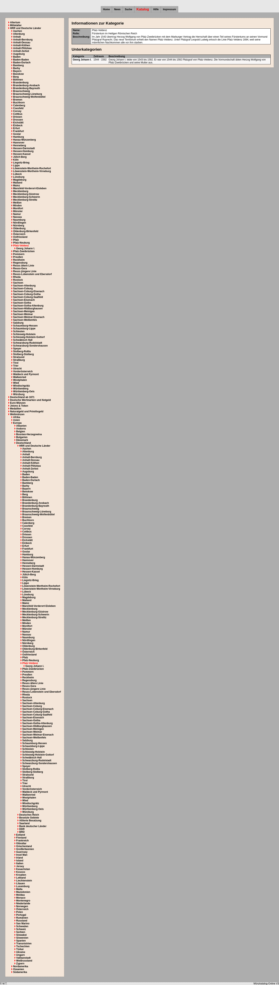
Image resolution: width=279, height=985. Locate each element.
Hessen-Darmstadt (24, 148)
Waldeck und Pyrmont (26, 374)
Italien (19, 863)
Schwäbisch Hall (22, 340)
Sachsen (18, 282)
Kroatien (21, 874)
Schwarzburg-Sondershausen (30, 345)
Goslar (17, 134)
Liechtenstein (24, 880)
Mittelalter (16, 25)
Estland (20, 834)
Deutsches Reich (29, 814)
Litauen (20, 883)
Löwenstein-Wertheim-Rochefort (32, 168)
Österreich (19, 234)
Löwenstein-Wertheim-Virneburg (32, 171)
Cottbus (17, 114)
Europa (17, 423)
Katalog (143, 9)
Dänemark (22, 440)
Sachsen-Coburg (23, 288)
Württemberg (20, 388)
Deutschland (23, 443)
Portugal (21, 914)
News (117, 9)
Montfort (18, 208)
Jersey (20, 866)
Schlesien (18, 331)
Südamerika (20, 972)
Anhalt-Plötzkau (22, 48)
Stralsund (18, 357)
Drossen (18, 119)
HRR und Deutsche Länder (25, 28)
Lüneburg (18, 177)
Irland (19, 857)
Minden (17, 205)
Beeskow (18, 74)
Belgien (20, 431)
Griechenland (24, 846)
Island (19, 860)
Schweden (22, 926)
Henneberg (19, 145)
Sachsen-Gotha (22, 302)
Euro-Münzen (18, 402)
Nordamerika (20, 966)
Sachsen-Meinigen (23, 311)
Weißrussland (24, 960)
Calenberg (19, 105)
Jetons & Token (19, 405)
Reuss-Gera (20, 268)
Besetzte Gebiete (29, 817)
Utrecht (17, 368)
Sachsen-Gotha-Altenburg (28, 305)
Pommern (18, 254)
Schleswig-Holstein (24, 334)
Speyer (17, 348)
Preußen (18, 257)
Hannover (18, 142)
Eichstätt (18, 122)
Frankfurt (18, 131)
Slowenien (22, 937)
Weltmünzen (17, 414)
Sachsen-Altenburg (24, 285)
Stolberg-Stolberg (23, 354)
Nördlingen (19, 222)
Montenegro (23, 900)
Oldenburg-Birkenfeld (25, 231)
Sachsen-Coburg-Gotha (27, 294)
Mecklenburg (20, 191)
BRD (21, 832)
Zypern (20, 963)
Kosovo (20, 872)
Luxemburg (22, 886)
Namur (17, 214)
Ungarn (20, 955)
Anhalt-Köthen (21, 45)
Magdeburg (19, 179)
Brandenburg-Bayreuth (26, 88)
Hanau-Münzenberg (24, 139)
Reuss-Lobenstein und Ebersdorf (32, 274)
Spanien (21, 940)
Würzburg (18, 394)
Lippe (16, 165)
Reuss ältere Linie (23, 265)
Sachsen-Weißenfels (25, 320)
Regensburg (20, 262)
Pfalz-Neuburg (21, 242)
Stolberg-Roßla (22, 351)
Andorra (21, 428)
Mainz (16, 185)
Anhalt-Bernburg (22, 39)
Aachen (17, 31)
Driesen (17, 116)
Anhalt (17, 36)
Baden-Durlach (21, 62)
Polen (19, 912)
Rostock (18, 279)
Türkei (19, 949)
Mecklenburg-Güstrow (26, 194)
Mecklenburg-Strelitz (25, 199)
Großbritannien (25, 849)
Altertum (15, 22)
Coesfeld (18, 108)
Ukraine (20, 952)
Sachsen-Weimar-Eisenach (28, 317)
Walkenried (19, 377)
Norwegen (22, 906)
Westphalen (20, 380)
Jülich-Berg (20, 156)
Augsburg (19, 54)
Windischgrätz (21, 385)
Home (106, 9)
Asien (16, 420)
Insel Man (21, 854)
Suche (128, 9)
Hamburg (18, 136)
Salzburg (18, 322)
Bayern (17, 71)
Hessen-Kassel (21, 154)
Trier (15, 365)
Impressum (169, 9)
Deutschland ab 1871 (22, 397)
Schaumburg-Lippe (24, 328)
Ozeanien (18, 969)
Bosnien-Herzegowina (29, 434)
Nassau (17, 217)
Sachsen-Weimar (23, 314)
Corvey (17, 111)
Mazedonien (23, 892)
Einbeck (17, 125)
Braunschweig (21, 91)
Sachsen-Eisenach (24, 300)
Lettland (21, 877)
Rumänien (22, 917)
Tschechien (22, 946)
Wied (16, 382)
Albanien (21, 425)
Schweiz (21, 929)
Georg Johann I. (25, 248)
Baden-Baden (21, 59)
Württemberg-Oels (23, 391)
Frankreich (22, 840)
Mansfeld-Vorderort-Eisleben (29, 188)
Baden (17, 56)
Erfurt (16, 128)
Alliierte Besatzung (30, 820)
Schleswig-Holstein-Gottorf (29, 337)
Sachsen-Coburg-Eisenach (28, 291)
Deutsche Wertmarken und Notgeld (30, 400)
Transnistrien (23, 943)
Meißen (17, 202)
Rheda (17, 277)
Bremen (17, 99)
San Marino (22, 923)
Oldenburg (19, 228)
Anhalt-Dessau (21, 42)
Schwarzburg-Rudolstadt (27, 342)
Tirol (15, 362)
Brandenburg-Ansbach (26, 85)
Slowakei (21, 935)
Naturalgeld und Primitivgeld (26, 411)
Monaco (20, 897)
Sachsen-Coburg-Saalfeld (28, 297)
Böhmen (18, 79)
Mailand (17, 182)
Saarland (24, 823)
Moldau (20, 894)
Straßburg (19, 360)
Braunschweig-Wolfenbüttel (29, 96)
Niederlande (23, 903)
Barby (16, 68)
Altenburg (19, 33)
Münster (18, 211)
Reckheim (19, 259)
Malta (19, 889)
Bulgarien (21, 437)
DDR (21, 829)
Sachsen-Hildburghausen (28, 308)
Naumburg (19, 219)
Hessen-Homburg (23, 151)
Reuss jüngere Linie (24, 271)
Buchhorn (19, 102)
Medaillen (15, 408)
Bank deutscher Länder (32, 826)
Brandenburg (20, 82)
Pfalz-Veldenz (21, 245)
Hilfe (156, 9)
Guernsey (21, 852)
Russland (21, 920)
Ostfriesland (20, 237)
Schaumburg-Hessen (25, 325)
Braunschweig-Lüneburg (27, 94)
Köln (16, 159)
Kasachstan (23, 869)
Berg (16, 76)
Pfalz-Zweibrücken (23, 251)
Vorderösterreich (23, 371)
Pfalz (16, 239)
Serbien (20, 932)
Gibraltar (21, 843)
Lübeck (17, 174)
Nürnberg (18, 225)
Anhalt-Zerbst (21, 51)
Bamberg (18, 65)
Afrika (16, 417)
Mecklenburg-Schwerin (26, 197)
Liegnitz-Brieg (21, 162)
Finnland (21, 837)
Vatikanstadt (23, 957)
